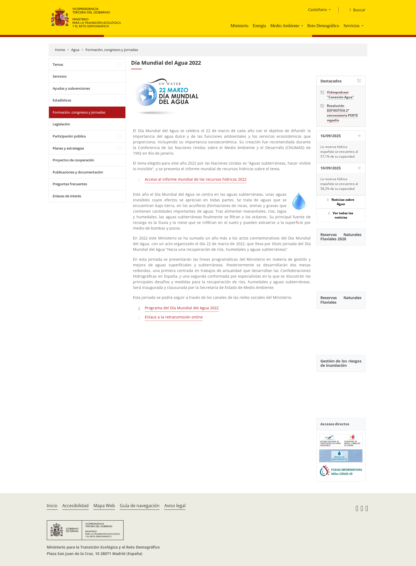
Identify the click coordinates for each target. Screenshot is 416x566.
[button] (302, 25)
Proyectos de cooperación (73, 160)
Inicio (52, 506)
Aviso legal (175, 506)
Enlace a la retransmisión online (174, 317)
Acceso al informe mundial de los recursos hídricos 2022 (196, 179)
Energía (259, 25)
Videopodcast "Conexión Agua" (340, 94)
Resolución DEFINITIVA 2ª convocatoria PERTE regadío (342, 112)
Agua (75, 49)
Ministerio (239, 25)
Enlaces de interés (67, 196)
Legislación (61, 124)
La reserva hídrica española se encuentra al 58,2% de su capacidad (339, 184)
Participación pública (69, 136)
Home (60, 49)
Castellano (317, 9)
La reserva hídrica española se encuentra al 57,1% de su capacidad (339, 151)
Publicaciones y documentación (78, 172)
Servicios (351, 25)
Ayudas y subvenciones (71, 88)
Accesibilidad (75, 506)
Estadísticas (62, 100)
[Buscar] (355, 10)
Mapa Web (104, 506)
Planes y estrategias (68, 148)
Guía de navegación (140, 506)
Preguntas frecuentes (70, 184)
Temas (58, 64)
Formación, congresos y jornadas (111, 49)
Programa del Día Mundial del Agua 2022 (182, 307)
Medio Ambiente (284, 25)
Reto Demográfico (323, 25)
